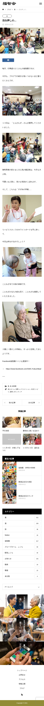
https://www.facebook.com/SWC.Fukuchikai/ (23, 369)
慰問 (11, 392)
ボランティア (17, 392)
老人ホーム (11, 389)
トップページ (22, 670)
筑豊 (17, 389)
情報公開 (22, 684)
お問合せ (22, 675)
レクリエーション (24, 389)
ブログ (22, 688)
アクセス (22, 679)
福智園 (14, 386)
